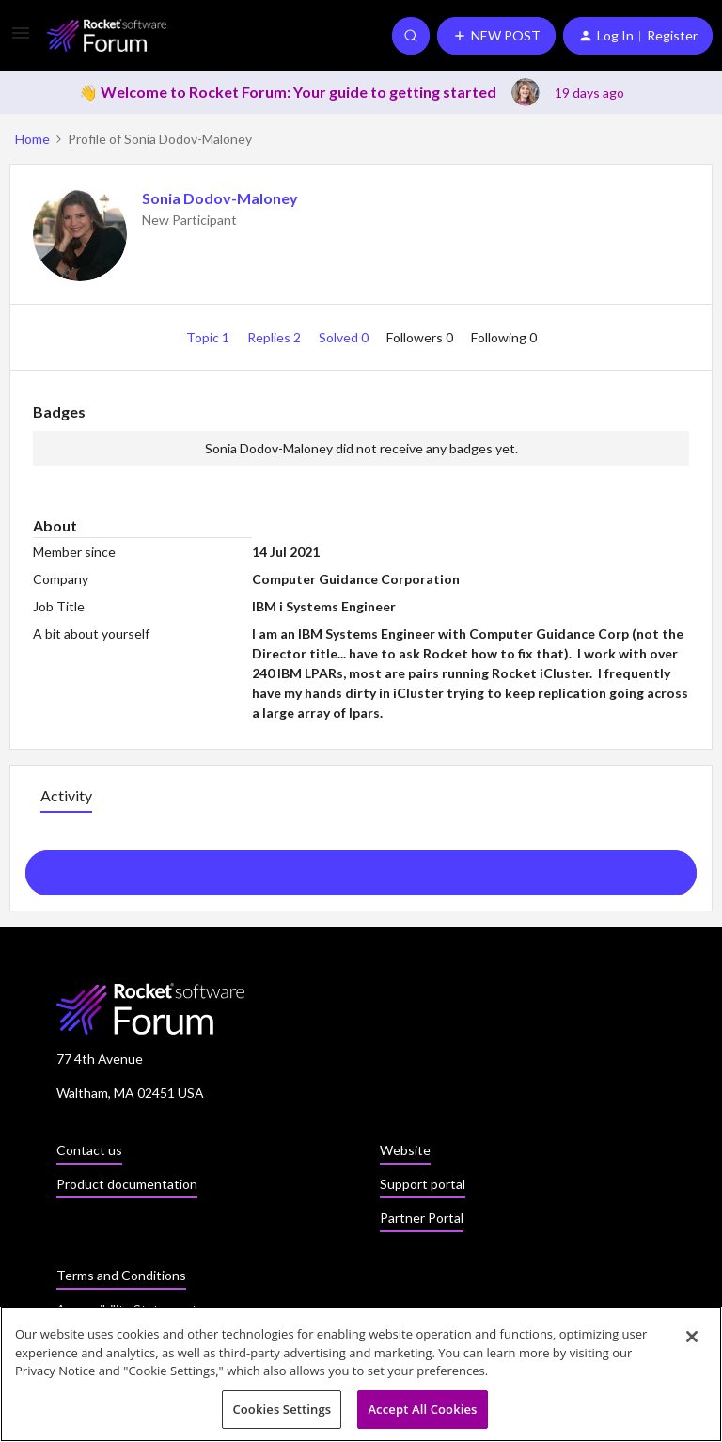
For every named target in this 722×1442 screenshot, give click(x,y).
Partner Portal (421, 1218)
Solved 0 (345, 337)
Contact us (89, 1150)
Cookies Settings (281, 1414)
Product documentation (126, 1184)
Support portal (422, 1184)
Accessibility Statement (126, 1309)
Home (32, 139)
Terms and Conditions (121, 1275)
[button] (20, 39)
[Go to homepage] (106, 35)
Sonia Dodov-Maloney (220, 198)
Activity (66, 795)
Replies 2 (275, 337)
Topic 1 (209, 337)
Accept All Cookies (422, 1414)
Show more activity (361, 867)
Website (405, 1150)
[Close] (692, 1342)
